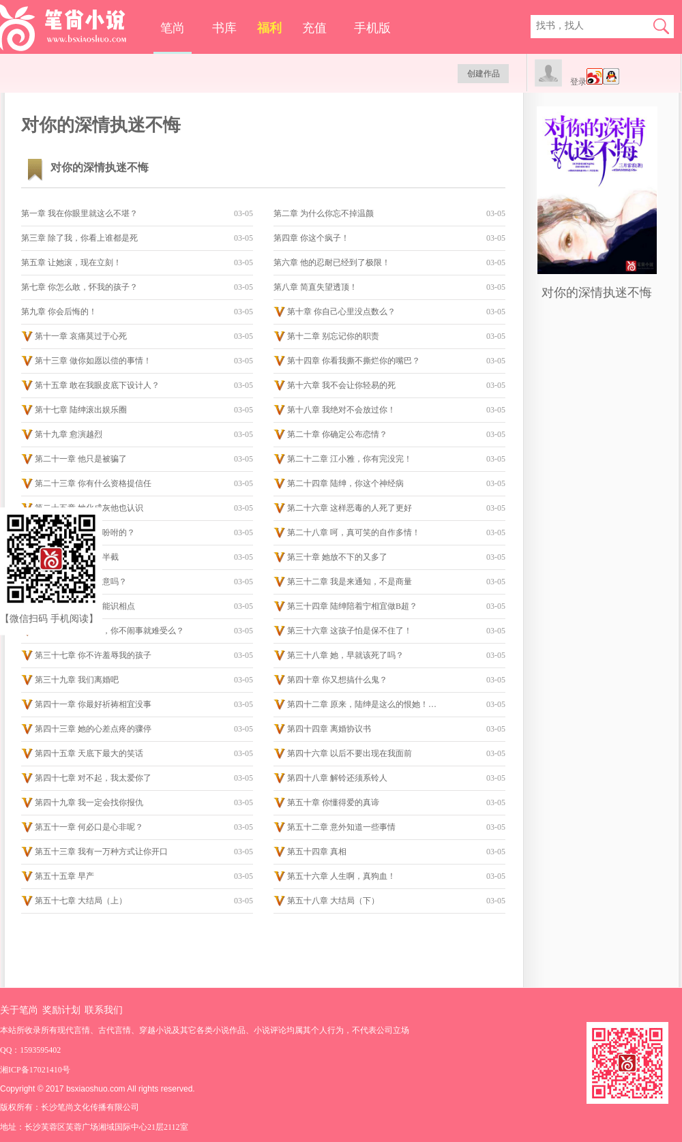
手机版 (372, 28)
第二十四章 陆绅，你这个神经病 (345, 483)
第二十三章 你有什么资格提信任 (93, 483)
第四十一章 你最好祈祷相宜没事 (93, 704)
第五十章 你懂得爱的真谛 (333, 802)
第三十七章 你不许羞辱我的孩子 (93, 655)
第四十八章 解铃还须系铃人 (337, 778)
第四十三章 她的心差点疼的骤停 (93, 729)
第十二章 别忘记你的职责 (333, 336)
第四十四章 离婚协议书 (329, 729)
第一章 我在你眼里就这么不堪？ (79, 213)
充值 (314, 28)
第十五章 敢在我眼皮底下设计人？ (97, 385)
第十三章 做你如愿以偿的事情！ (93, 360)
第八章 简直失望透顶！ (315, 287)
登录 (578, 82)
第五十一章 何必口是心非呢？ (89, 827)
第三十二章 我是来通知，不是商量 (349, 581)
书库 (224, 28)
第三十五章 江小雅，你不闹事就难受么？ (109, 630)
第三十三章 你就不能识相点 (85, 606)
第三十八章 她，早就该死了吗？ (345, 655)
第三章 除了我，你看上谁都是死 (79, 238)
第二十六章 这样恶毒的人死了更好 (349, 508)
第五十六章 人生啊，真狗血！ (341, 876)
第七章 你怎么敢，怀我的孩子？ (79, 287)
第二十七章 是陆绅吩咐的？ (85, 532)
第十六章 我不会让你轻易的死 (341, 385)
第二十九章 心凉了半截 (77, 557)
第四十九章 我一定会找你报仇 (89, 802)
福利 (269, 28)
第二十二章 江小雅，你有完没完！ (349, 459)
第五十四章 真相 (316, 851)
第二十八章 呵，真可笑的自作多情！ (353, 532)
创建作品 (483, 73)
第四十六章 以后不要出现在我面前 (349, 753)
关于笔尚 (19, 1010)
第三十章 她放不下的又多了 (337, 557)
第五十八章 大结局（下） (333, 900)
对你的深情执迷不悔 (597, 292)
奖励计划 (61, 1010)
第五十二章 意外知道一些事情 (341, 827)
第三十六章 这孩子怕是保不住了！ (349, 630)
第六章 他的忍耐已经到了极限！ (331, 262)
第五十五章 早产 (64, 876)
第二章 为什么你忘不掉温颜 (323, 213)
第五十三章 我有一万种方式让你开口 (101, 851)
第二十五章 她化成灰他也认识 (89, 508)
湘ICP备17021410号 (35, 1070)
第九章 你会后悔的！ (59, 311)
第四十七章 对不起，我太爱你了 (93, 778)
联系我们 (104, 1010)
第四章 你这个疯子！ (311, 238)
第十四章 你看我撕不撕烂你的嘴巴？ (353, 360)
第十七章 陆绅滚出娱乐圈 (81, 410)
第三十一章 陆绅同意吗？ (81, 581)
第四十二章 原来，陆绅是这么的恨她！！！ (365, 704)
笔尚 (172, 28)
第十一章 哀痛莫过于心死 (81, 336)
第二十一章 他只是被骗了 (81, 459)
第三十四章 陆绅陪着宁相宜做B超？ (352, 606)
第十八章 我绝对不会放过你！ (341, 410)
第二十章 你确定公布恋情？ (337, 434)
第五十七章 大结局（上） (81, 900)
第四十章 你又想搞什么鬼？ (337, 680)
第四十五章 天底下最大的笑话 (89, 753)
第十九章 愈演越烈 (68, 434)
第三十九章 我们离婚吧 (77, 680)
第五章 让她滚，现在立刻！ (71, 262)
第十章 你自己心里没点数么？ (341, 311)
